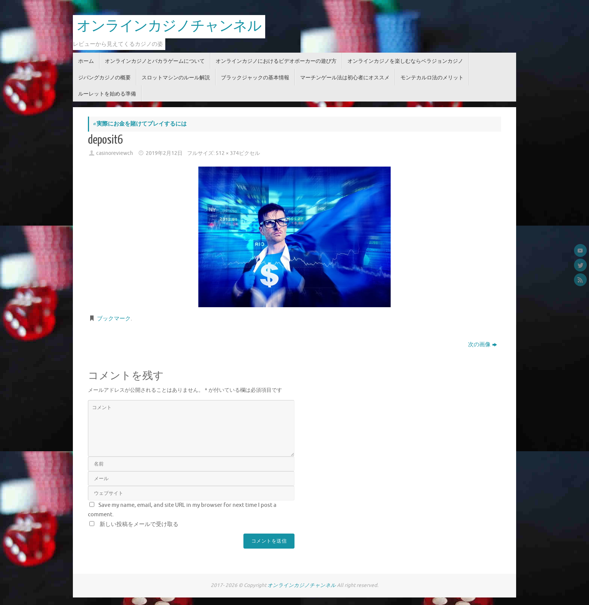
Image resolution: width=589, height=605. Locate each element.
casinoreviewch (114, 153)
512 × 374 (227, 153)
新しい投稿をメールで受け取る (139, 524)
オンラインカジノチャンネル (169, 26)
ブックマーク (114, 318)
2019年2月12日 (164, 153)
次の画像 (482, 344)
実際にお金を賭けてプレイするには (140, 123)
